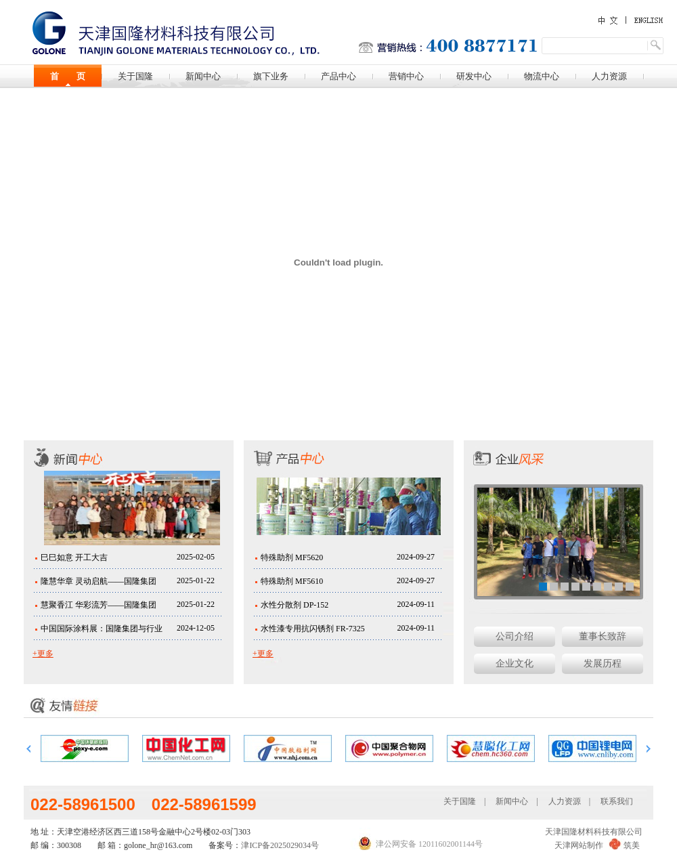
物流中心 (541, 76)
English (643, 20)
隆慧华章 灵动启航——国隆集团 (98, 581)
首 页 (67, 76)
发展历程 (602, 663)
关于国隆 (135, 76)
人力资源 (609, 76)
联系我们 (616, 801)
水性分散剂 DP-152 (294, 605)
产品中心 (338, 76)
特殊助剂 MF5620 (292, 557)
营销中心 (406, 76)
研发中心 (474, 76)
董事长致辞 (602, 636)
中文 (609, 20)
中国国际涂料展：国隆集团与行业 (101, 628)
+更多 (42, 653)
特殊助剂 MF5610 (292, 581)
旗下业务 (270, 76)
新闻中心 (203, 76)
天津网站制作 (578, 845)
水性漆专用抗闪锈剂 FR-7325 (313, 628)
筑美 (632, 845)
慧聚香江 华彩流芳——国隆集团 (98, 605)
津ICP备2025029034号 (280, 845)
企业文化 (514, 663)
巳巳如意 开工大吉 (74, 557)
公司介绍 (514, 636)
